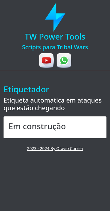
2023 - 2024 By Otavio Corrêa (55, 148)
